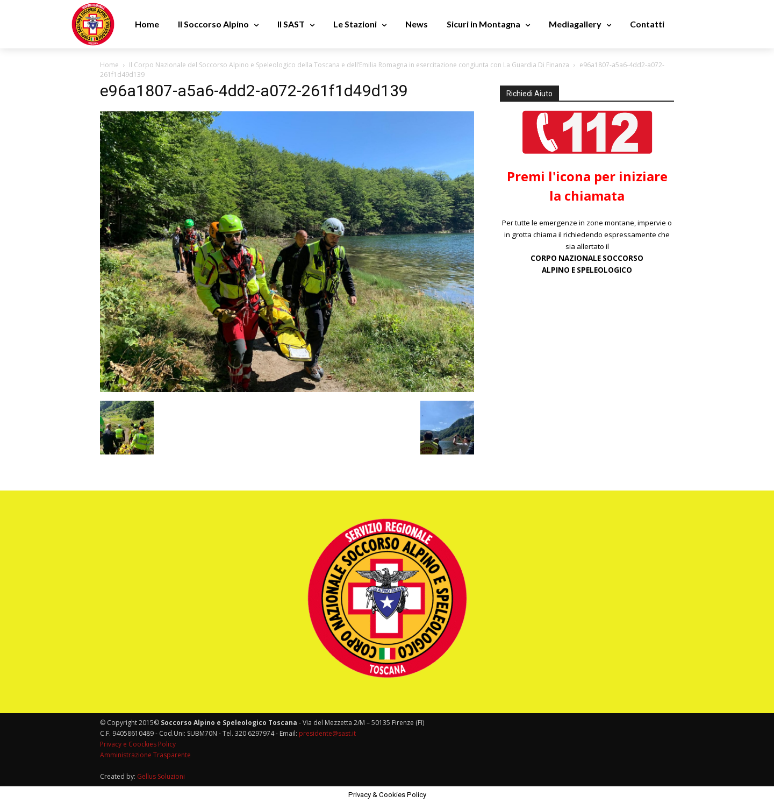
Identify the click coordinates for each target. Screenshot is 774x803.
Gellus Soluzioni (161, 776)
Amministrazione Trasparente (145, 754)
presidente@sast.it (326, 733)
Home (109, 64)
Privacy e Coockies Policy (138, 744)
